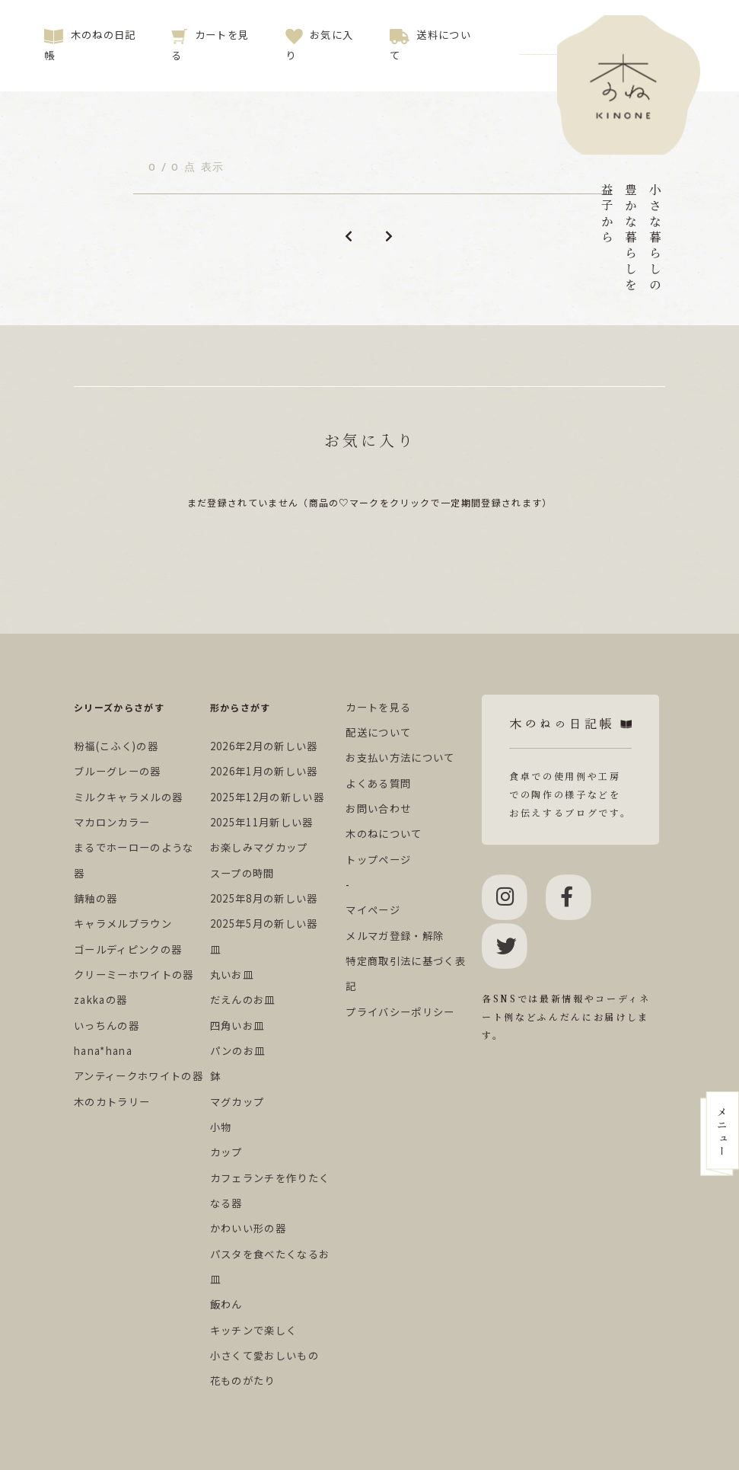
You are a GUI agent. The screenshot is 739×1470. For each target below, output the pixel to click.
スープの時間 (242, 873)
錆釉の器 (95, 898)
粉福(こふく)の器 (116, 746)
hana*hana (103, 1050)
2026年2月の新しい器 (264, 746)
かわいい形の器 (248, 1228)
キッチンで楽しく (254, 1330)
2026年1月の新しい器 (264, 771)
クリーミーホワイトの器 (134, 974)
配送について (378, 732)
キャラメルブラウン (123, 923)
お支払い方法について (400, 757)
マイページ (373, 910)
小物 (221, 1127)
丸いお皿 (231, 974)
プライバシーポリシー (400, 1012)
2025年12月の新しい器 (267, 797)
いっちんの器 (106, 1025)
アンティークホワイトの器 (138, 1076)
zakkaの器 (100, 999)
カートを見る (378, 707)
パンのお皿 (238, 1050)
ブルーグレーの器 (117, 771)
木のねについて (384, 833)
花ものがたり (243, 1380)
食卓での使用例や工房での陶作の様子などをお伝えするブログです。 (570, 768)
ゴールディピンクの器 (128, 949)
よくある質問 (378, 783)
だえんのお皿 (243, 999)
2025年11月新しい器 (262, 822)
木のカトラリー (112, 1102)
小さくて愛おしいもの (264, 1355)
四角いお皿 (237, 1025)
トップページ (378, 859)
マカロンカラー (112, 822)
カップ (226, 1152)
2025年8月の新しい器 (264, 898)
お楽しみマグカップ (259, 847)
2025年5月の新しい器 (264, 923)
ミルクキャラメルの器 (128, 797)
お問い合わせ (378, 808)
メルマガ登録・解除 (395, 935)
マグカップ (237, 1102)
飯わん (226, 1304)
